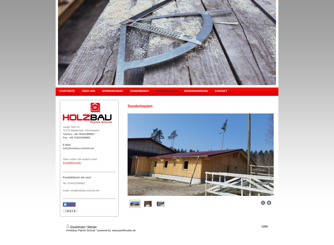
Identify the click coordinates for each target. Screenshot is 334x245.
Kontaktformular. (72, 162)
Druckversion (75, 226)
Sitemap (91, 226)
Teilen (69, 204)
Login (265, 226)
